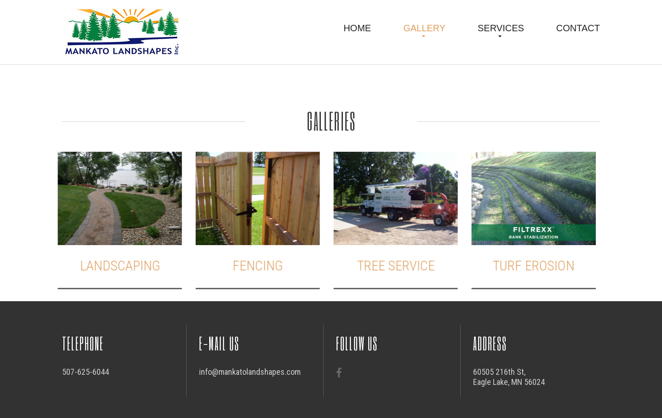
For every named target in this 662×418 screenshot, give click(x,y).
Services (501, 28)
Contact (578, 28)
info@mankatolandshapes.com (250, 372)
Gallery (424, 28)
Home (357, 28)
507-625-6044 (85, 372)
